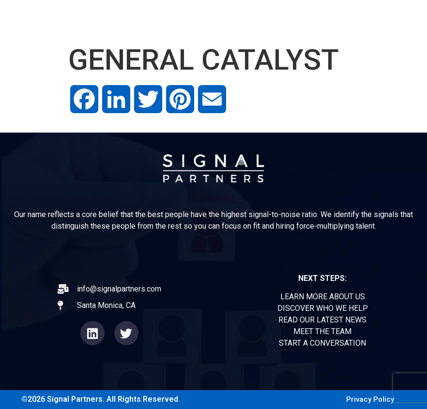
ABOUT (131, 19)
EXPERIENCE (189, 19)
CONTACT (392, 19)
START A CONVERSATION (322, 343)
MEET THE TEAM (322, 331)
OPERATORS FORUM (273, 19)
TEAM (342, 19)
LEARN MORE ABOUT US (322, 296)
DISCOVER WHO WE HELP (322, 308)
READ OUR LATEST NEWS (322, 319)
